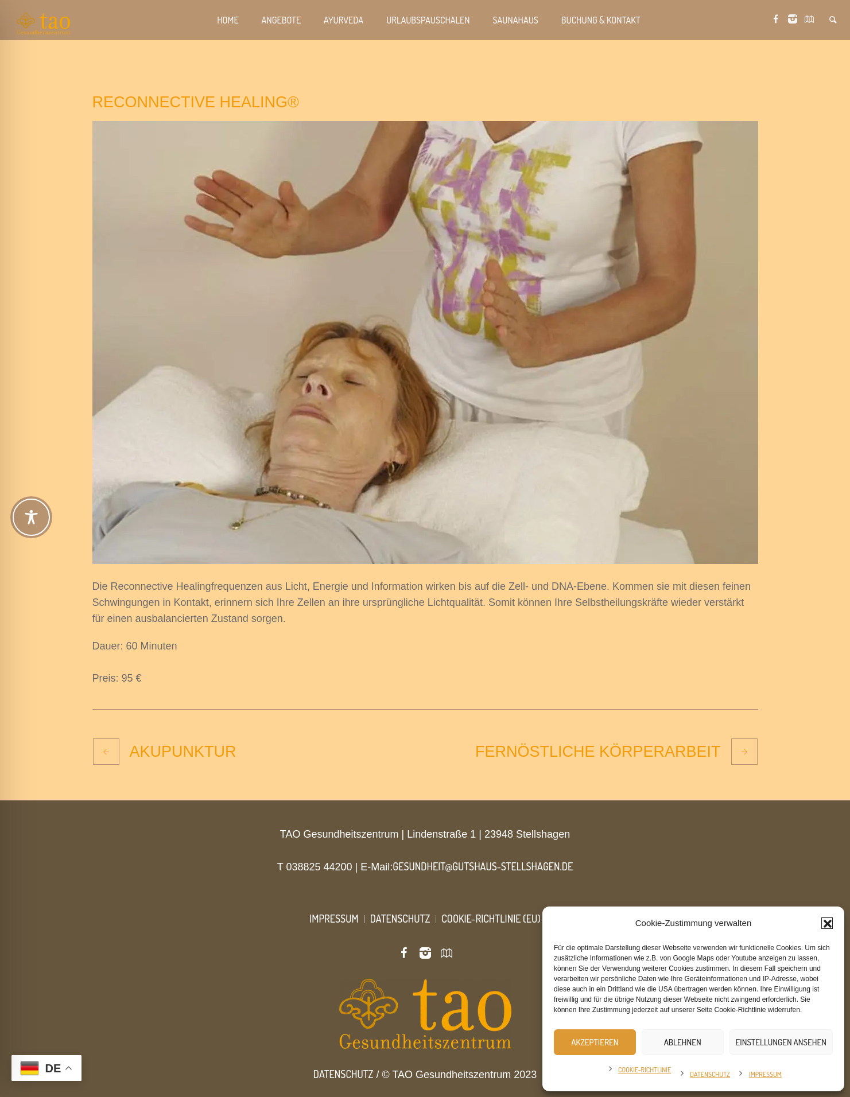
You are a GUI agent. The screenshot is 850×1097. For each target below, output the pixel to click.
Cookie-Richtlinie (644, 1069)
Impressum (765, 1074)
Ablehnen (682, 1042)
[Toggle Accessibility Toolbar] (425, 517)
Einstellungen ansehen (781, 1042)
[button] (827, 923)
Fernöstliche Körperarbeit (598, 751)
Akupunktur (183, 751)
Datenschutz (710, 1074)
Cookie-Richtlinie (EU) (491, 918)
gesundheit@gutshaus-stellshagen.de (483, 866)
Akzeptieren (594, 1042)
